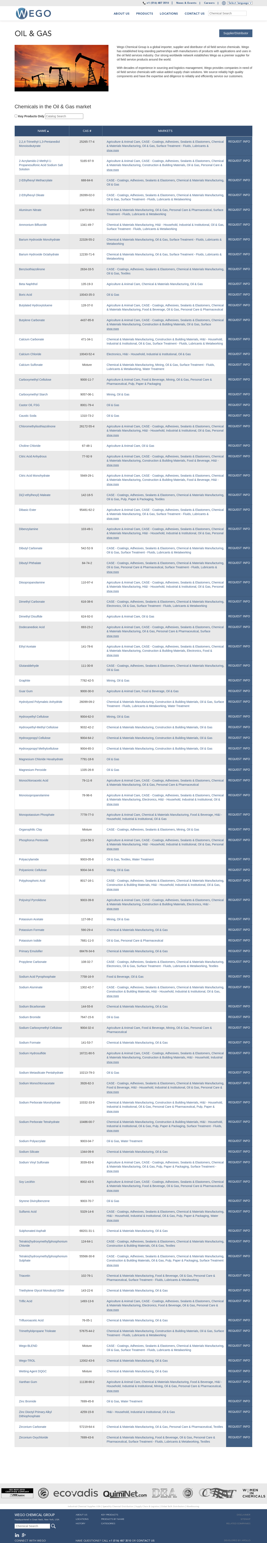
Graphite (24, 680)
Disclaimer (243, 1515)
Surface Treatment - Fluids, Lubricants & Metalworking (156, 199)
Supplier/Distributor (235, 33)
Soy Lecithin (27, 1181)
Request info (239, 141)
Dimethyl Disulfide (30, 616)
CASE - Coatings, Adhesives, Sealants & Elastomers (176, 141)
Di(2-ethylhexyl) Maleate (34, 495)
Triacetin (24, 1275)
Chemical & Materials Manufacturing (199, 180)
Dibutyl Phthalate (30, 563)
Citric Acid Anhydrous (33, 456)
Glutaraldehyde (29, 665)
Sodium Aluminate (31, 987)
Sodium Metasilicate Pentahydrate (41, 1072)
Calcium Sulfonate (31, 364)
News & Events (186, 3)
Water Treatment (153, 369)
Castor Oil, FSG (29, 405)
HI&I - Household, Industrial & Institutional (182, 224)
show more (113, 150)
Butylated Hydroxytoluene (35, 305)
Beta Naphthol (28, 284)
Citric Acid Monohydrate (34, 475)
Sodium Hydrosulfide (32, 1053)
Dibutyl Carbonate (30, 548)
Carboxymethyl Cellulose (35, 379)
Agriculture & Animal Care (123, 141)
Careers (209, 3)
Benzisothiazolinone (32, 269)
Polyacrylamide (29, 859)
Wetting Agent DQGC (33, 1371)
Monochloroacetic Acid (33, 780)
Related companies (238, 1524)
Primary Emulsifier (31, 951)
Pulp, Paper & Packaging (144, 383)
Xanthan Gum (28, 1382)
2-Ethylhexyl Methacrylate (35, 180)
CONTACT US (146, 1540)
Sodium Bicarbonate (32, 1006)
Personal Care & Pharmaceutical (190, 210)
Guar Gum (26, 691)
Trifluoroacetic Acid (31, 1320)
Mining (159, 364)
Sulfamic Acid (28, 1211)
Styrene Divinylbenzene (34, 1201)
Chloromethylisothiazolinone (37, 426)
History (80, 1524)
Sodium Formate (29, 1042)
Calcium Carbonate (31, 339)
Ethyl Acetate (27, 646)
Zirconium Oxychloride (33, 1437)
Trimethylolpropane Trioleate (37, 1331)
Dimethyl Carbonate (32, 601)
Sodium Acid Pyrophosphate (37, 976)
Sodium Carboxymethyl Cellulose (40, 1027)
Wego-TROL (27, 1360)
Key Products (109, 1515)
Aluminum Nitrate (30, 210)
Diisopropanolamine (32, 582)
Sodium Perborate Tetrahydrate (39, 1122)
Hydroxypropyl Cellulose (34, 738)
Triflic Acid (25, 1301)
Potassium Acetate (31, 919)
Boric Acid (25, 294)
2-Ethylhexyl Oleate (31, 195)
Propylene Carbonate (33, 961)
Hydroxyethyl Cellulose (34, 716)
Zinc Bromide (27, 1401)
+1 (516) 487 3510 (157, 3)
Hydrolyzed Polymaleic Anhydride (40, 701)
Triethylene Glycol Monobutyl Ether (41, 1290)
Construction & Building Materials (163, 165)
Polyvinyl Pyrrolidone (32, 900)
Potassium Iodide (30, 940)
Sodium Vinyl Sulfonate (34, 1162)
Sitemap (245, 1519)
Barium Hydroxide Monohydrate (39, 239)
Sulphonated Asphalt (32, 1230)
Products (144, 13)
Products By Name (112, 1519)
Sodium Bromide (30, 1017)
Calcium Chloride (30, 354)
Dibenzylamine (28, 529)
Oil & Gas (148, 146)
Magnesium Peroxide (33, 770)
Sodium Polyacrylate (32, 1141)
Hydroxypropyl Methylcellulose (38, 748)
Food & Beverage (153, 309)
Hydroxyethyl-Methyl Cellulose (38, 727)
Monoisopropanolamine (34, 795)
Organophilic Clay (30, 829)
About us (122, 13)
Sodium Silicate (29, 1151)
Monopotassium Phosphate (36, 814)
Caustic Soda (27, 415)
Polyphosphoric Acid (32, 880)
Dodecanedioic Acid (32, 627)
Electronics (114, 354)
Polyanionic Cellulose (33, 870)
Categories (108, 1524)
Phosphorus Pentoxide (33, 840)
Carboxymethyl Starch (33, 394)
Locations (169, 13)
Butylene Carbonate (32, 320)
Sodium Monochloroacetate (36, 1083)
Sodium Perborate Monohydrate (39, 1102)
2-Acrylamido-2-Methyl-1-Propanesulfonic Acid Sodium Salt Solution (41, 165)
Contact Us (195, 13)
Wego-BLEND (28, 1345)
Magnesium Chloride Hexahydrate (41, 759)
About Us (81, 1515)
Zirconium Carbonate (32, 1426)
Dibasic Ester (27, 509)
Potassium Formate (31, 930)
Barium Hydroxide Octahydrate (39, 254)
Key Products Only (31, 116)
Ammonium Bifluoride (33, 224)
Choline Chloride (30, 445)
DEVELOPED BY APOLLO (237, 1540)
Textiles (126, 273)
